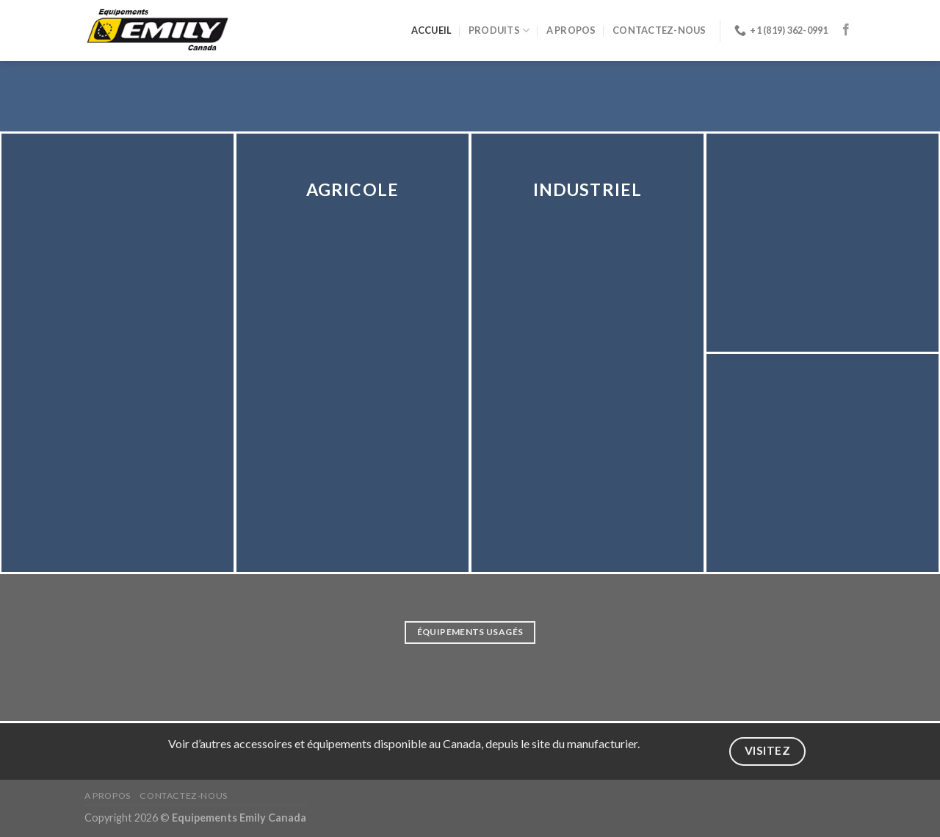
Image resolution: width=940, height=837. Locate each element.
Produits (499, 30)
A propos (571, 30)
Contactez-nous (659, 30)
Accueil (431, 30)
